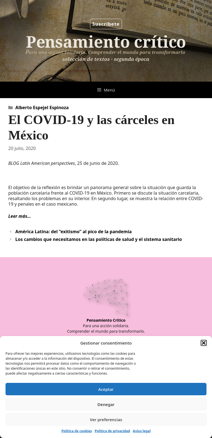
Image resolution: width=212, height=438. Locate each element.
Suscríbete (106, 24)
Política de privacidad (112, 431)
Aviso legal (141, 431)
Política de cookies (76, 431)
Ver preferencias (106, 419)
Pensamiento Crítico (106, 320)
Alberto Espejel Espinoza (42, 107)
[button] (203, 343)
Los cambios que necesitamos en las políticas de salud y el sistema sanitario (98, 239)
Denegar (106, 404)
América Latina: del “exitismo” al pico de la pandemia (73, 232)
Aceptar (106, 389)
